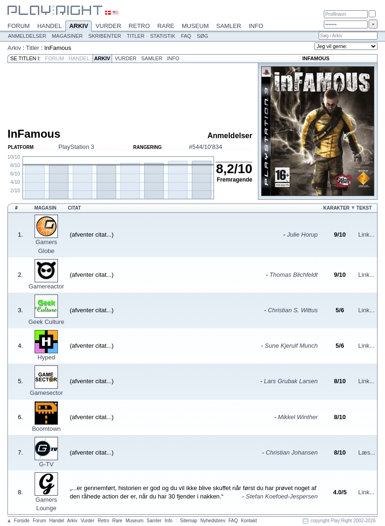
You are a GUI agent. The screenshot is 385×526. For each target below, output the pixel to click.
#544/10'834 (205, 146)
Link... (366, 234)
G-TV (46, 464)
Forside (21, 520)
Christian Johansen (292, 452)
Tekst (364, 207)
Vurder (108, 25)
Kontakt (249, 520)
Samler (228, 25)
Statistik (162, 36)
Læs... (366, 452)
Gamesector (46, 392)
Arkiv (78, 26)
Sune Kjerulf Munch (291, 345)
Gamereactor (46, 286)
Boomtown (46, 428)
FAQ (186, 36)
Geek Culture (46, 321)
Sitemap (188, 520)
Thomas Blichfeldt (294, 274)
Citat (74, 207)
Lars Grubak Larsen (291, 381)
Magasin (45, 207)
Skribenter (104, 36)
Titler (135, 36)
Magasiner (67, 36)
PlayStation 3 (76, 146)
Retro (139, 25)
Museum (195, 25)
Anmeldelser (27, 36)
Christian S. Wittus (293, 310)
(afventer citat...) (92, 234)
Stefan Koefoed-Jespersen (282, 496)
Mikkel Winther (298, 417)
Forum (18, 25)
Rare (165, 25)
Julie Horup (302, 234)
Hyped (46, 357)
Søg (202, 36)
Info (256, 25)
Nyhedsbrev (212, 520)
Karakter (336, 207)
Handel (49, 25)
